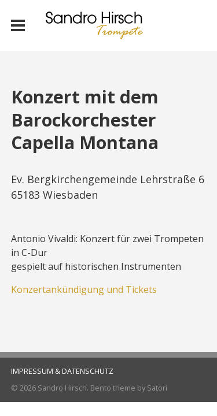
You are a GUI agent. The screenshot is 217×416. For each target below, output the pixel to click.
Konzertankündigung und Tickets (84, 289)
